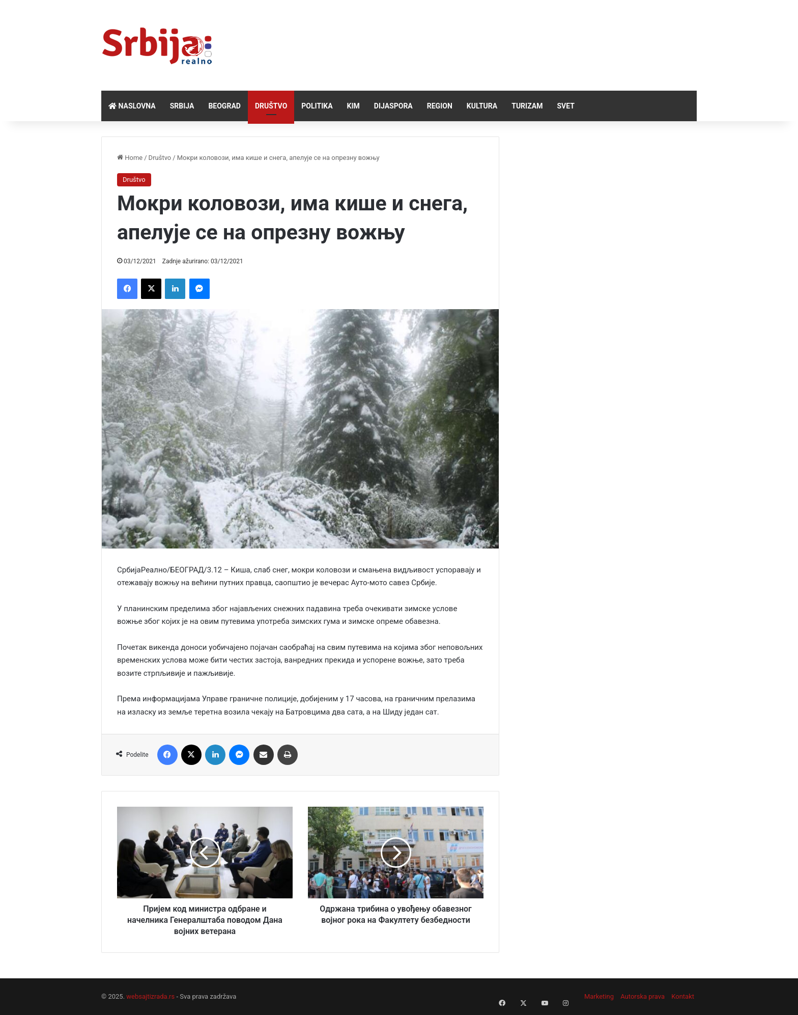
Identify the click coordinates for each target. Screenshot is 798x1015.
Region (439, 106)
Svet (565, 106)
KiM (353, 106)
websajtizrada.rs (150, 996)
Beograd (224, 106)
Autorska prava (642, 996)
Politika (316, 106)
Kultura (482, 106)
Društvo (271, 106)
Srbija (182, 106)
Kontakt (682, 996)
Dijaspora (393, 106)
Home (129, 157)
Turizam (527, 106)
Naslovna (132, 106)
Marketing (599, 996)
